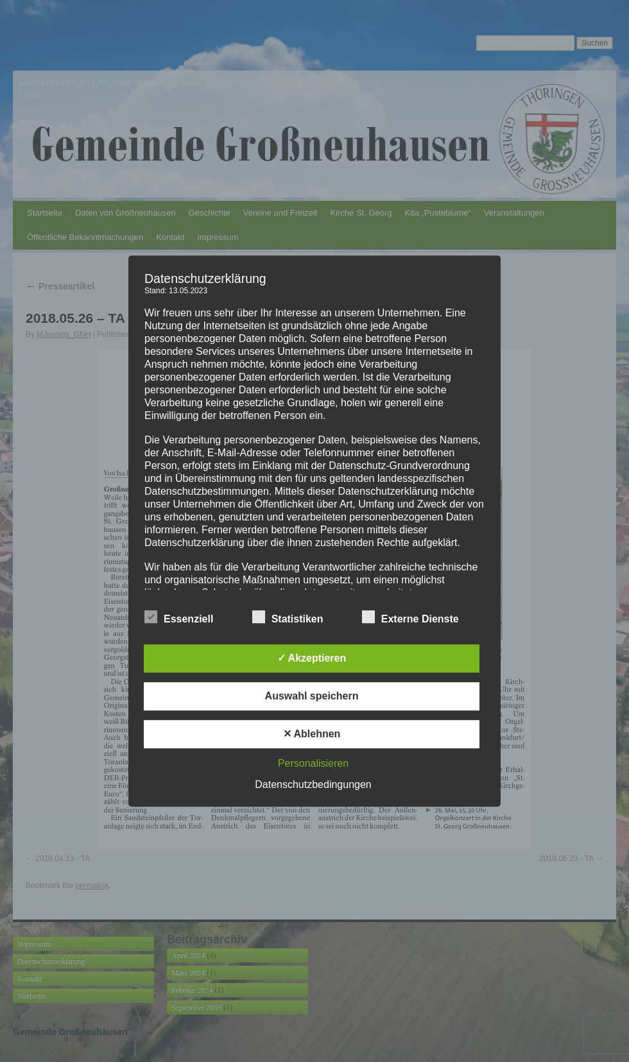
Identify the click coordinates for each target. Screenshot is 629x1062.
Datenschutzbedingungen (313, 784)
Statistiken (287, 617)
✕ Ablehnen (312, 733)
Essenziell (178, 617)
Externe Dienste (410, 617)
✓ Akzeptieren (312, 658)
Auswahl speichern (312, 695)
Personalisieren (313, 763)
